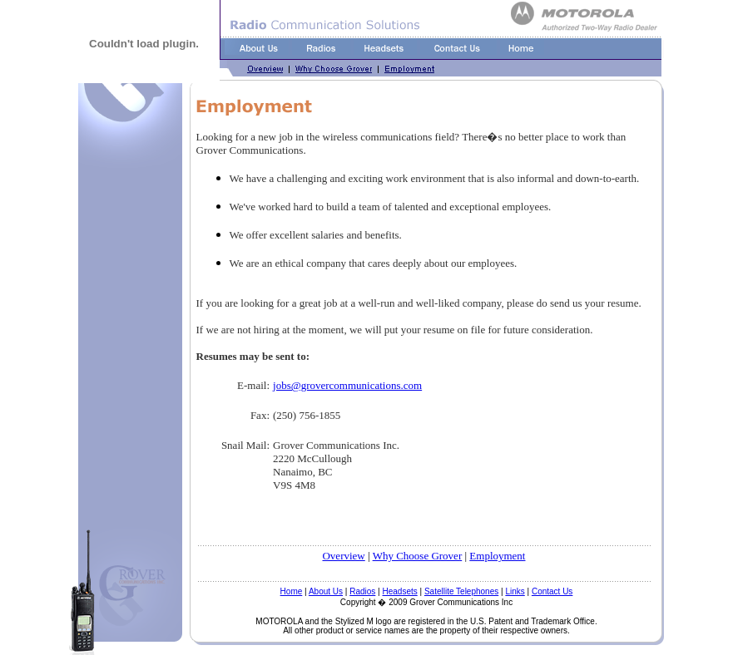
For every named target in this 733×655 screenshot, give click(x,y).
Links (514, 591)
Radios (362, 591)
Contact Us (552, 591)
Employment (497, 555)
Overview (343, 555)
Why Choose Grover (418, 555)
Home (291, 591)
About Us (326, 591)
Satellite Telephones (461, 591)
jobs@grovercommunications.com (347, 385)
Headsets (400, 591)
